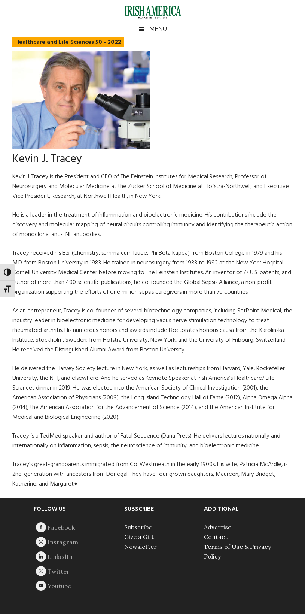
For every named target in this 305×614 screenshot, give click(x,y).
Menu (158, 29)
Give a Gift (139, 537)
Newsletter (140, 546)
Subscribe (138, 527)
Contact (216, 537)
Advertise (217, 527)
